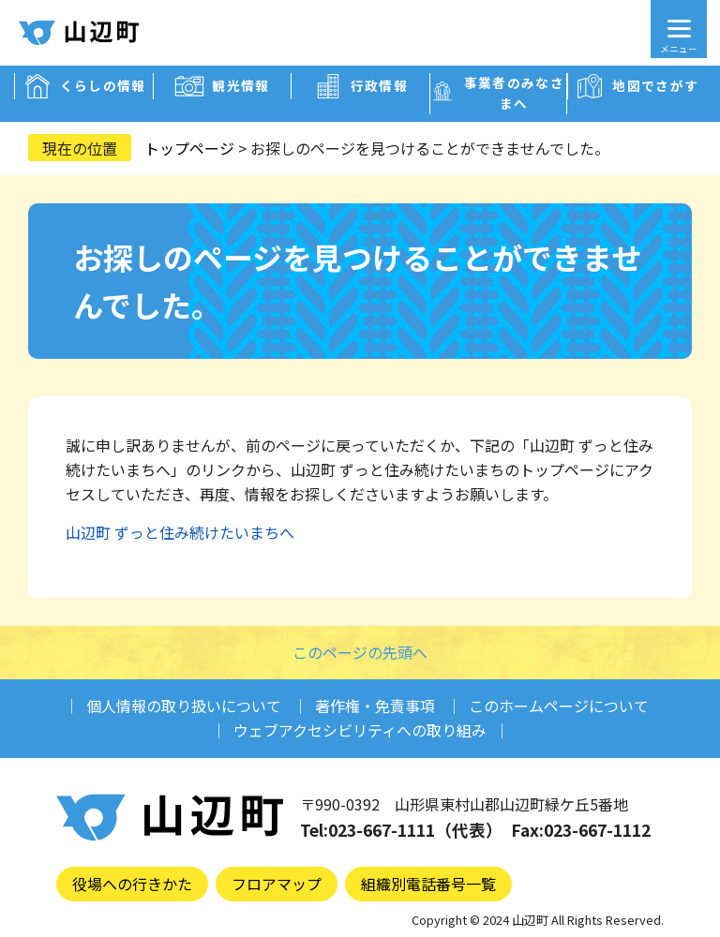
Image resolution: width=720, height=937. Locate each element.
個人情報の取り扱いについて (183, 705)
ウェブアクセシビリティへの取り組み (360, 730)
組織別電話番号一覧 (428, 883)
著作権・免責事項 (375, 705)
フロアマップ (277, 883)
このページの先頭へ (360, 652)
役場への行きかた (132, 883)
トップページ (189, 148)
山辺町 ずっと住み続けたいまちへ (180, 532)
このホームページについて (559, 705)
